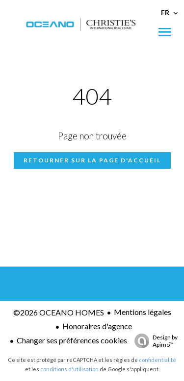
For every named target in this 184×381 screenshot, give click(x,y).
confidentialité (157, 360)
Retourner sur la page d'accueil (92, 160)
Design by (154, 341)
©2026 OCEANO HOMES (58, 312)
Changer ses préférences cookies (72, 340)
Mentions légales (142, 311)
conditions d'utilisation (69, 369)
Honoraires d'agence (97, 326)
